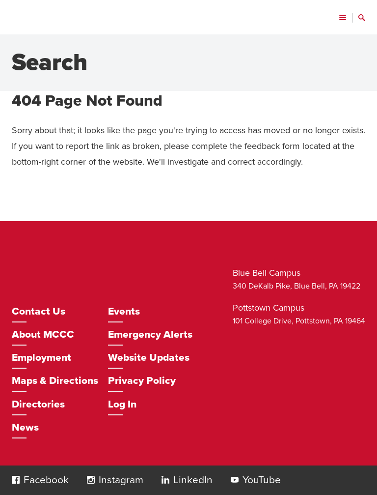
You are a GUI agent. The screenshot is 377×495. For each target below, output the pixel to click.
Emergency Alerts (150, 334)
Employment (41, 357)
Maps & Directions (55, 381)
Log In (122, 404)
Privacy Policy (142, 381)
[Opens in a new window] (44, 480)
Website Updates (148, 357)
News (25, 427)
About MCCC (43, 334)
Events (124, 311)
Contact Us (38, 311)
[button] (16, 480)
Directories (38, 404)
